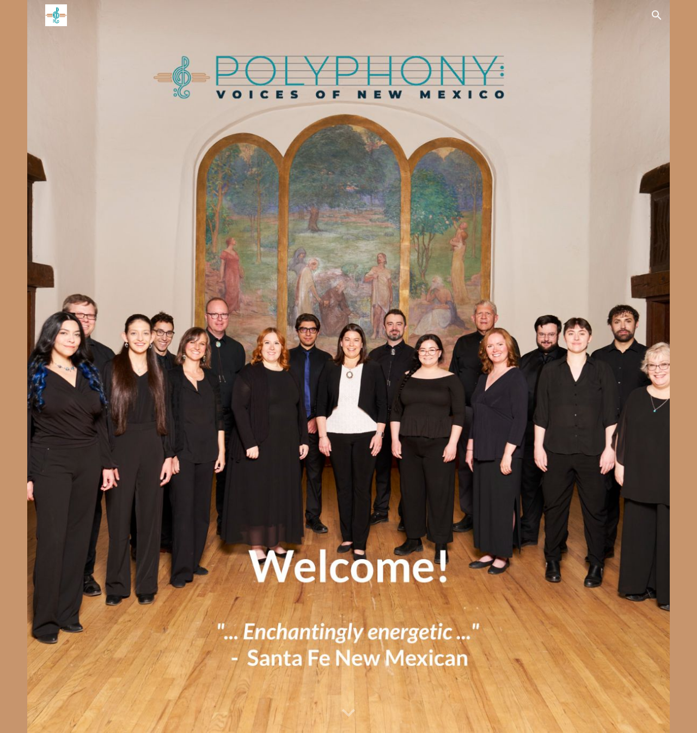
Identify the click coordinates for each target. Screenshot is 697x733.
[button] (657, 15)
